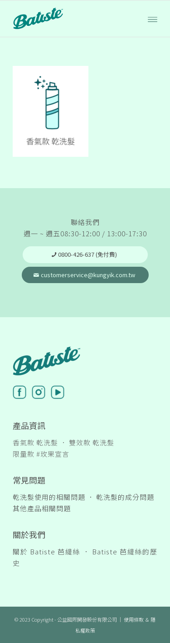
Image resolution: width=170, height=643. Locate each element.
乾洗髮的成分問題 (125, 497)
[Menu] (152, 19)
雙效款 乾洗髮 (91, 442)
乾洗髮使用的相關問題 (49, 497)
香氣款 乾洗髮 (35, 442)
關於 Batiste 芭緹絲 (46, 551)
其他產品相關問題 (42, 508)
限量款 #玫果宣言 (41, 454)
